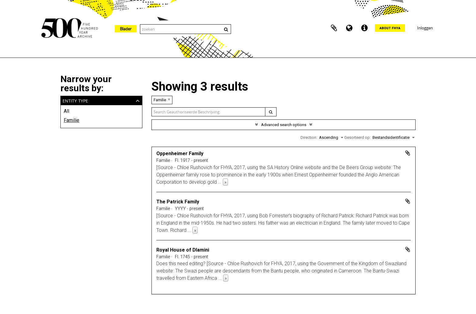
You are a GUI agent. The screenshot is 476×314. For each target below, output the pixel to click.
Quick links (364, 28)
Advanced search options (283, 124)
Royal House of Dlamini (182, 250)
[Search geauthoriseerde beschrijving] (208, 111)
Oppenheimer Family (179, 153)
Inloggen (425, 28)
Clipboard (334, 28)
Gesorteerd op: (357, 137)
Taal (349, 28)
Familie (71, 120)
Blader (125, 29)
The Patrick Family (177, 202)
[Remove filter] (169, 99)
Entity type (75, 100)
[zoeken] (271, 111)
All (66, 111)
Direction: (309, 137)
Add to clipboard (408, 153)
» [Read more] (225, 182)
